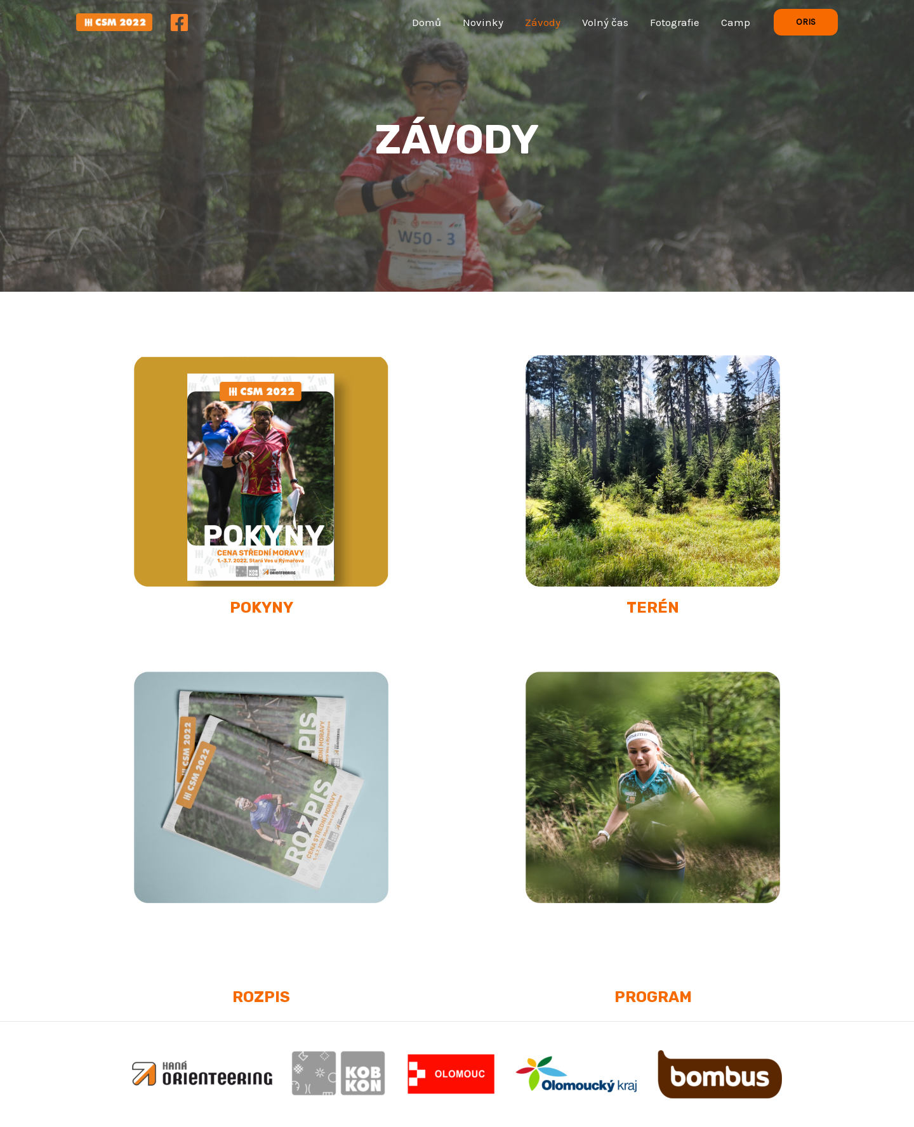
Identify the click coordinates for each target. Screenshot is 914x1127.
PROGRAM (653, 997)
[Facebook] (179, 22)
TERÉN (652, 607)
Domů (426, 22)
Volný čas (605, 22)
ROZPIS (261, 997)
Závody (542, 22)
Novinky (483, 22)
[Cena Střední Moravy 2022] (114, 21)
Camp (735, 22)
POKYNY (261, 607)
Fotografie (674, 22)
